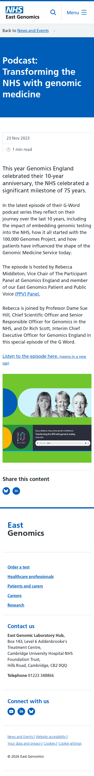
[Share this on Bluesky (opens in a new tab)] (8, 491)
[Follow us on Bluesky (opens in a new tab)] (33, 711)
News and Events (33, 30)
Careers (15, 595)
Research (16, 605)
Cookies (50, 743)
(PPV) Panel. (27, 294)
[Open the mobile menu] (76, 13)
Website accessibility (51, 736)
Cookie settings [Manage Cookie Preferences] (69, 743)
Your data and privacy (25, 743)
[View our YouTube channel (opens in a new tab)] (13, 711)
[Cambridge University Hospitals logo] (24, 12)
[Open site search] (53, 13)
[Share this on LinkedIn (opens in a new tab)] (18, 491)
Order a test (19, 567)
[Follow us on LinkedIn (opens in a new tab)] (23, 711)
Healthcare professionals (31, 576)
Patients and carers (25, 586)
